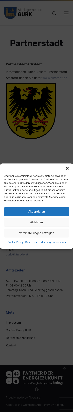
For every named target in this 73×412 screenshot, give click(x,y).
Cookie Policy (15, 241)
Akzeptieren (36, 211)
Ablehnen (36, 222)
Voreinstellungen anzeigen (36, 233)
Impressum (59, 241)
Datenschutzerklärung (38, 241)
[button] (67, 168)
